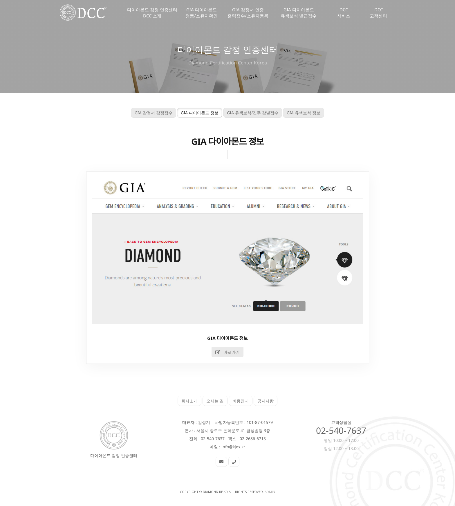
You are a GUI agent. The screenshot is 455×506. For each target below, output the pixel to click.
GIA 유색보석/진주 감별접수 (249, 112)
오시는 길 (215, 401)
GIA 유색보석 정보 (300, 112)
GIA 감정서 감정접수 (150, 112)
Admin (270, 491)
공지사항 (265, 401)
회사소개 (189, 401)
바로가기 (224, 352)
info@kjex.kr (233, 446)
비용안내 (240, 401)
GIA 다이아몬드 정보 (196, 112)
